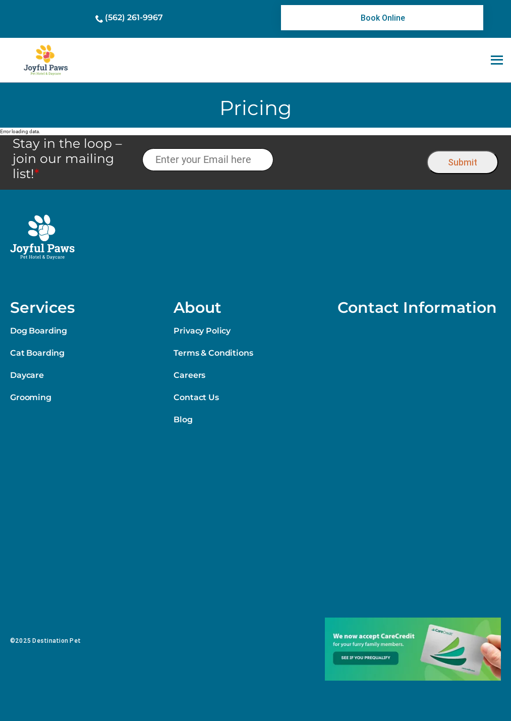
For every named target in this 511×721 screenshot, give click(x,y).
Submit (462, 162)
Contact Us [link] (196, 397)
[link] (382, 17)
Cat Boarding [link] (37, 353)
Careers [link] (189, 375)
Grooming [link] (30, 397)
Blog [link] (183, 419)
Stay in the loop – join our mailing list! (67, 158)
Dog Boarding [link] (38, 331)
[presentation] (350, 160)
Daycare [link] (27, 375)
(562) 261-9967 (134, 17)
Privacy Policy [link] (202, 331)
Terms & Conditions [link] (213, 353)
